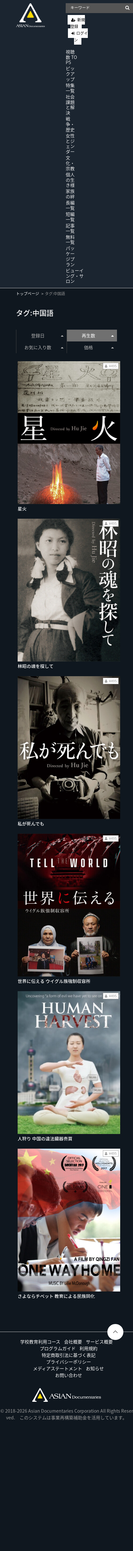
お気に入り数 (43, 347)
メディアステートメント (57, 1368)
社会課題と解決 (70, 104)
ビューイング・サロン (75, 275)
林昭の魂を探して (36, 666)
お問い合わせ (68, 1375)
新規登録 (78, 23)
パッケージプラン (70, 256)
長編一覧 (70, 205)
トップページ (27, 293)
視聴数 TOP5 (71, 57)
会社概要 (73, 1341)
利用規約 (88, 1348)
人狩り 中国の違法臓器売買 (45, 1138)
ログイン (81, 36)
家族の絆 (70, 194)
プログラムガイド (58, 1348)
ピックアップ (70, 73)
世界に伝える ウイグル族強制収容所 (54, 981)
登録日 (47, 335)
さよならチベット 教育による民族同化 (56, 1296)
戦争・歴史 (70, 124)
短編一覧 (70, 217)
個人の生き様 (70, 179)
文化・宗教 (70, 163)
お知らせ (95, 1368)
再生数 (98, 335)
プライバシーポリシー (68, 1361)
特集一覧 (70, 88)
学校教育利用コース (40, 1341)
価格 (99, 347)
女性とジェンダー (70, 143)
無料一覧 (70, 239)
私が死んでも (31, 823)
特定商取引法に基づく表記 (69, 1355)
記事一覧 (70, 228)
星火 (22, 508)
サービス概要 (99, 1341)
